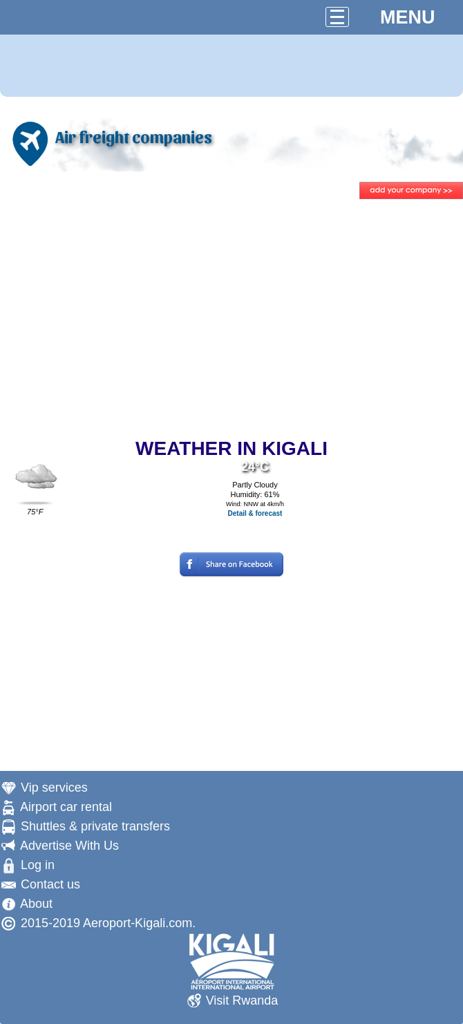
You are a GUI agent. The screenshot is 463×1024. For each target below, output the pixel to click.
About (36, 904)
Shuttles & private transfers (95, 826)
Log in (38, 865)
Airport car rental (66, 807)
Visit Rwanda (242, 1000)
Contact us (50, 884)
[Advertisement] (231, 320)
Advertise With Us (69, 846)
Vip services (54, 787)
